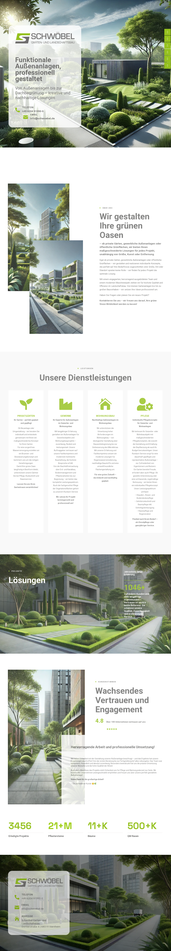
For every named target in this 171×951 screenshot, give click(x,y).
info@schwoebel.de (43, 114)
